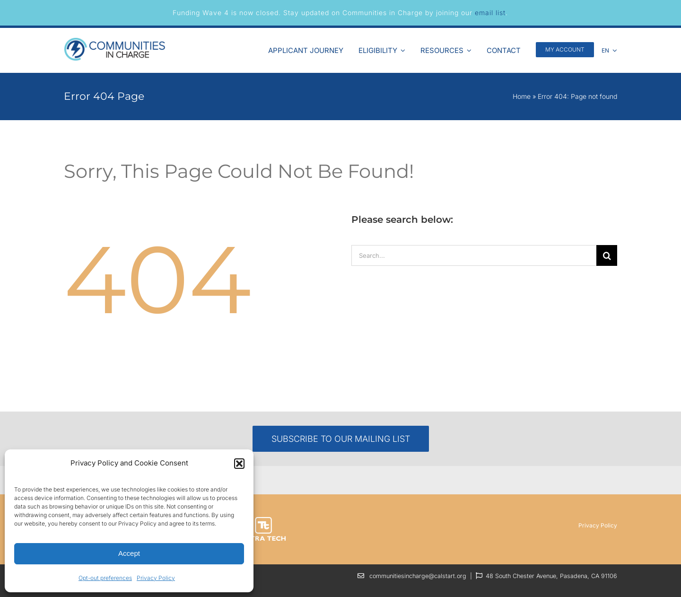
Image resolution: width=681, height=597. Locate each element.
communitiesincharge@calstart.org (417, 575)
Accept (129, 553)
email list (490, 13)
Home (522, 96)
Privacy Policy (156, 577)
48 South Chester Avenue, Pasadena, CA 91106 (551, 575)
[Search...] (473, 255)
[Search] (606, 255)
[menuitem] (610, 49)
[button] (239, 463)
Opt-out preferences (105, 577)
